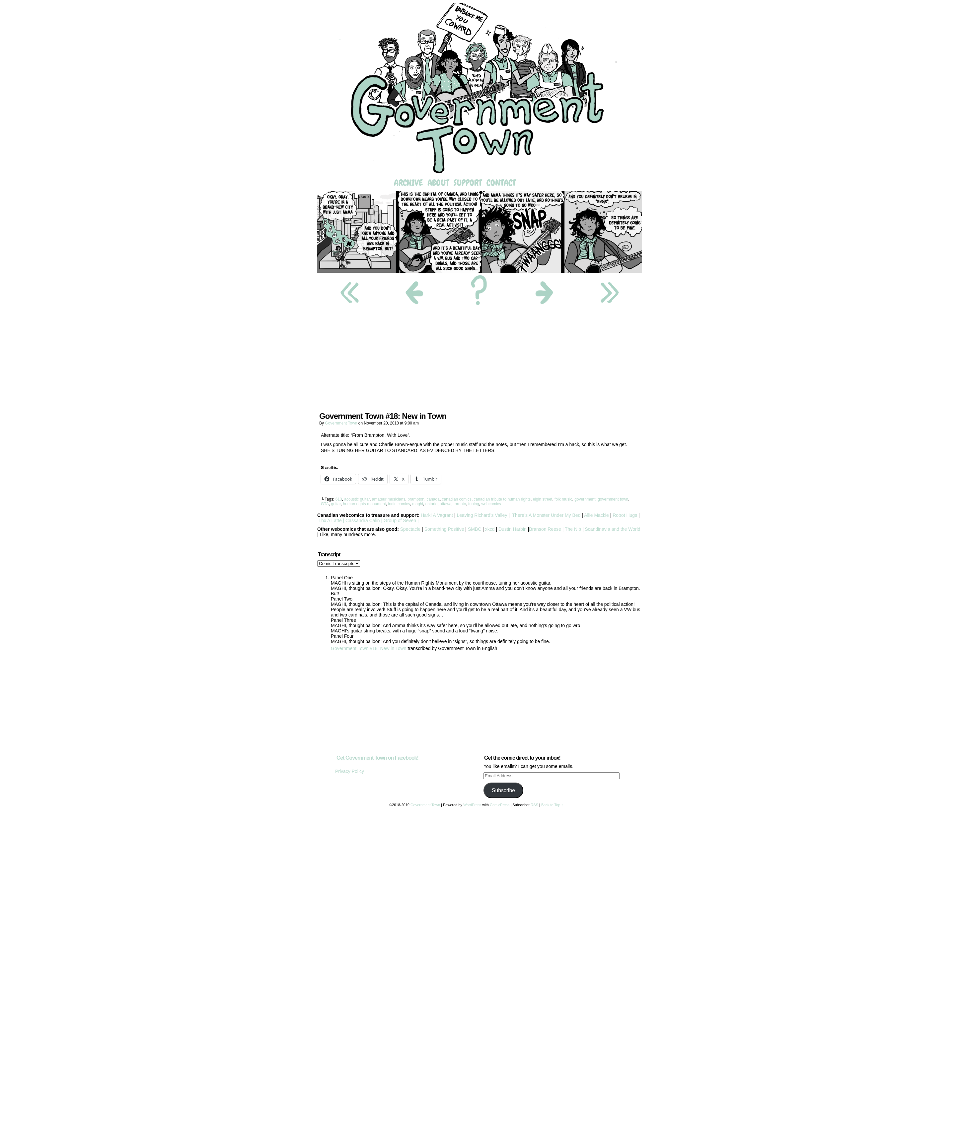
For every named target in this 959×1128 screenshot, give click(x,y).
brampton (415, 499)
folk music (563, 499)
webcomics (491, 504)
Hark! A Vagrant (437, 515)
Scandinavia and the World (612, 529)
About (438, 182)
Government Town (479, 89)
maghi (417, 504)
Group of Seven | (400, 520)
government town (613, 499)
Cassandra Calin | (363, 520)
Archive (408, 182)
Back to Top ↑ (552, 805)
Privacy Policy (349, 771)
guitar (335, 504)
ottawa (445, 504)
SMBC (474, 529)
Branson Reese (545, 529)
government (584, 499)
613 (338, 499)
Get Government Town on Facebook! (377, 758)
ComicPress (499, 805)
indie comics (399, 504)
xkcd (489, 529)
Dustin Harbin (513, 529)
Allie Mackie (597, 515)
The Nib (573, 529)
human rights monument (364, 504)
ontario (431, 504)
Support (468, 182)
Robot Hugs (625, 515)
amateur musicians (389, 499)
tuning (473, 504)
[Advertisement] (479, 360)
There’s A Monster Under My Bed (546, 515)
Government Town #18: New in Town (368, 648)
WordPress (472, 805)
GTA (325, 504)
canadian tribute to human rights (502, 499)
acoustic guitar (357, 499)
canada (433, 499)
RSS (534, 805)
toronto (460, 504)
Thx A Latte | (331, 520)
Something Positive (444, 529)
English (489, 648)
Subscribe (503, 790)
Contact (501, 182)
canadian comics (457, 499)
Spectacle (410, 529)
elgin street (543, 499)
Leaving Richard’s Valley (482, 515)
